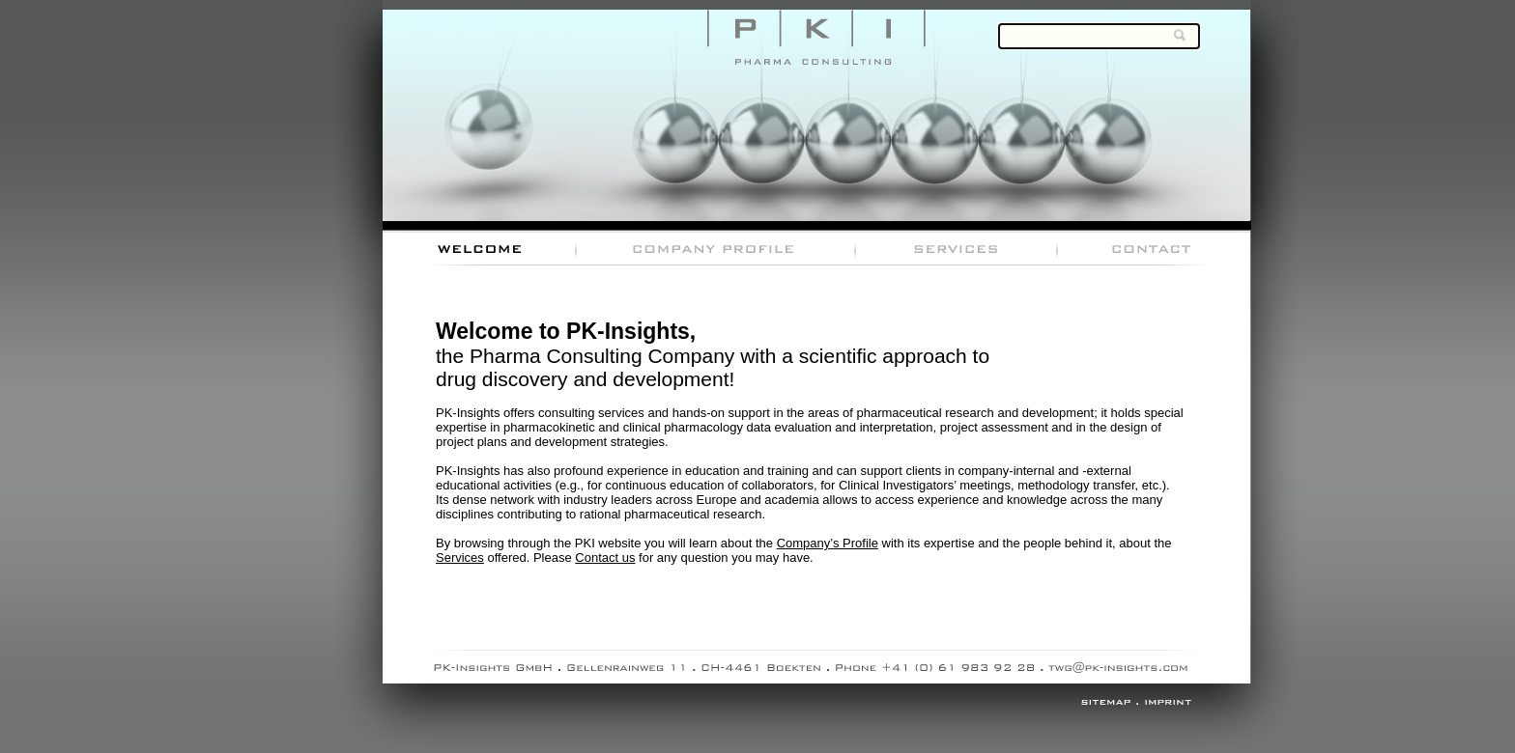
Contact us (605, 557)
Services (460, 557)
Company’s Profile (827, 543)
